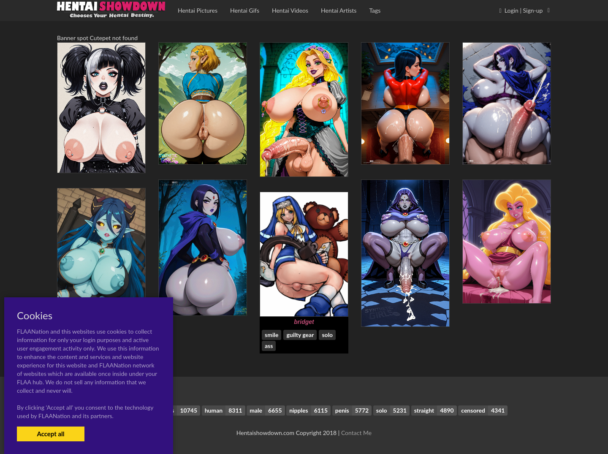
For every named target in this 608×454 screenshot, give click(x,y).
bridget (304, 321)
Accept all (50, 434)
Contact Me (356, 432)
